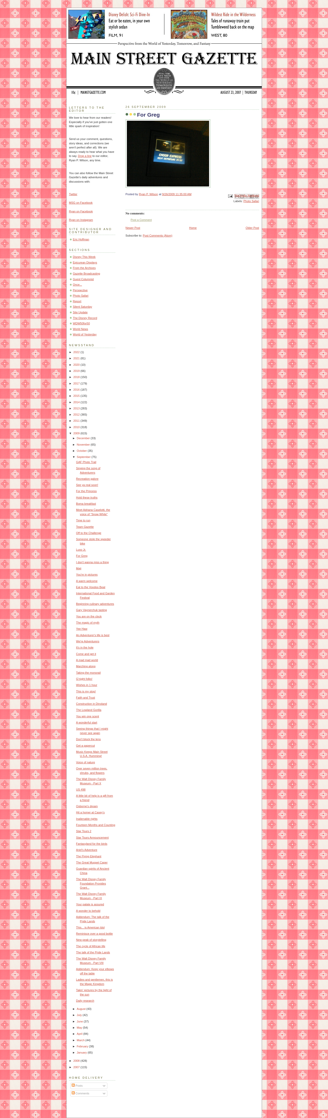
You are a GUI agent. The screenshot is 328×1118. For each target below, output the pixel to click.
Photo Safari (251, 201)
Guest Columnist (83, 279)
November (84, 444)
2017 (77, 383)
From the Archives (84, 267)
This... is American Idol (90, 927)
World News (80, 329)
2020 (77, 364)
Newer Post (133, 227)
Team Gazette (85, 526)
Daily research (85, 1000)
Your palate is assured (90, 904)
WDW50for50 (81, 323)
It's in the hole (84, 647)
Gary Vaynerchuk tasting (91, 610)
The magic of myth (87, 622)
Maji (78, 568)
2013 (77, 408)
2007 (77, 1067)
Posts (77, 1085)
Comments (80, 1093)
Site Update (80, 312)
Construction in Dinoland (91, 703)
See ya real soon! (87, 484)
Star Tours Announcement (92, 837)
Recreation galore (87, 478)
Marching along (86, 666)
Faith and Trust (85, 697)
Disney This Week (84, 256)
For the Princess (86, 491)
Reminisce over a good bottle (94, 933)
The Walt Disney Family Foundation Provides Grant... (91, 883)
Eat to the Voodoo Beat (90, 587)
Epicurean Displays (85, 262)
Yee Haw (81, 628)
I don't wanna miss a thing (92, 562)
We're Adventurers (87, 641)
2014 (77, 402)
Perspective (80, 290)
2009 (77, 433)
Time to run (83, 520)
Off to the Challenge (88, 532)
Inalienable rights (87, 818)
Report (77, 301)
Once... (77, 284)
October (82, 450)
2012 (77, 414)
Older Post (252, 227)
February (83, 1046)
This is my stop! (86, 691)
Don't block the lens (88, 739)
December (84, 438)
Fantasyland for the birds (91, 843)
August (81, 1008)
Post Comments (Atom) (157, 235)
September (84, 456)
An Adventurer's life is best (92, 635)
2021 (77, 358)
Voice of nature (85, 762)
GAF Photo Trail (86, 462)
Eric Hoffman (81, 239)
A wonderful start (86, 722)
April (80, 1033)
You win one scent (87, 716)
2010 (77, 427)
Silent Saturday (82, 306)
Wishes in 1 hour (86, 685)
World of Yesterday (85, 334)
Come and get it (86, 653)
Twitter (73, 194)
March (81, 1040)
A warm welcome (87, 581)
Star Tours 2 (83, 831)
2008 (77, 1060)
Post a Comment (141, 219)
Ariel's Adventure (86, 849)
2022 (77, 352)
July (80, 1015)
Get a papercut (85, 745)
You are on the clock (89, 616)
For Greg (81, 555)
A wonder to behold (88, 910)
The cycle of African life (90, 946)
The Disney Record (85, 318)
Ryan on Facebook (81, 211)
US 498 (81, 789)
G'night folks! (84, 678)
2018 (77, 377)
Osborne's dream (87, 806)
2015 (77, 395)
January (82, 1052)
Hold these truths (87, 497)
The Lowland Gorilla (88, 709)
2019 (77, 370)
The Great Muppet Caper (92, 862)
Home (192, 227)
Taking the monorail (88, 672)
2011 (77, 420)
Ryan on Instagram (81, 219)
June (80, 1021)
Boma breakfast (86, 503)
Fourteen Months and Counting (95, 824)
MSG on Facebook (81, 202)
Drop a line (84, 155)
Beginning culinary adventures (95, 603)
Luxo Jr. (81, 549)
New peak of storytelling (91, 939)
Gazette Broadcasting (86, 273)
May (80, 1027)
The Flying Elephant (88, 856)
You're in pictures (87, 574)
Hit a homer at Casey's (90, 812)
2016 (77, 389)
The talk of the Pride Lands (93, 952)
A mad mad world (87, 660)
